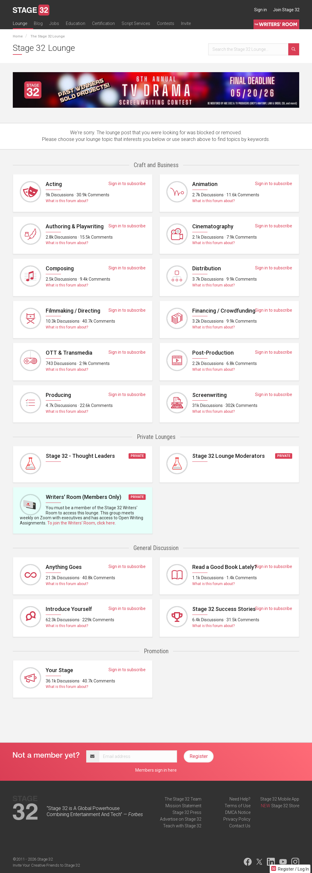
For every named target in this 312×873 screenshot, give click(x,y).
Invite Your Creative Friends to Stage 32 (46, 865)
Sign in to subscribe (127, 183)
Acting (54, 184)
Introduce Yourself (69, 609)
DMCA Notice (237, 812)
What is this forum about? (67, 201)
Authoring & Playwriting (75, 226)
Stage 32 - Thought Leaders (80, 456)
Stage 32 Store (285, 805)
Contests (165, 23)
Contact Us (239, 825)
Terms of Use (237, 805)
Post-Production (213, 352)
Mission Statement (183, 805)
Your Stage (59, 670)
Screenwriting (209, 395)
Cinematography (212, 226)
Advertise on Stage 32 (180, 819)
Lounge (20, 23)
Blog (38, 23)
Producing (58, 395)
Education (75, 23)
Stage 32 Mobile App (279, 799)
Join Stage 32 (286, 9)
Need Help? (239, 799)
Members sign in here (156, 770)
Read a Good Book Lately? (224, 567)
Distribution (206, 268)
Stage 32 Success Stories (224, 609)
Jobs (54, 23)
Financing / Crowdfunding (223, 310)
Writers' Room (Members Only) (83, 497)
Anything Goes (64, 567)
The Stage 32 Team (183, 799)
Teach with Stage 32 (182, 825)
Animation (205, 184)
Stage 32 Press (186, 812)
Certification (103, 23)
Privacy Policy (236, 819)
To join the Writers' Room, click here (81, 523)
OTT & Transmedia (69, 352)
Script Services (136, 23)
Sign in (260, 9)
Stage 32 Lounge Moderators (228, 456)
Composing (60, 268)
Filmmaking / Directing (73, 310)
